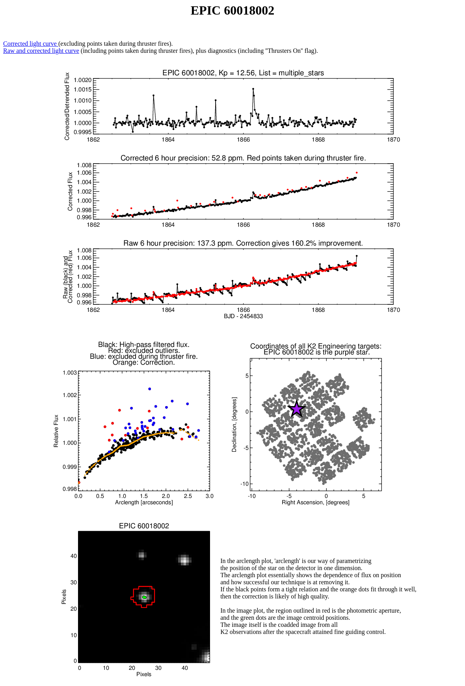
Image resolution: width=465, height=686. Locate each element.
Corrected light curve (30, 43)
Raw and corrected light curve (41, 50)
